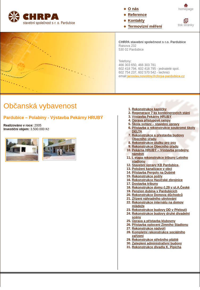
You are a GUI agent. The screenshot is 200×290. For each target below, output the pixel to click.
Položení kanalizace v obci (152, 169)
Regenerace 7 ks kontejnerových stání (161, 113)
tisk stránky (186, 25)
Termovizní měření (145, 26)
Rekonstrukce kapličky (149, 109)
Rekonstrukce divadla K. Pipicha (156, 247)
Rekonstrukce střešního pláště (155, 240)
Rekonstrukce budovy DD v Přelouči (159, 210)
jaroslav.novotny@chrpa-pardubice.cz (156, 76)
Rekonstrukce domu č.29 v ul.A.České (161, 187)
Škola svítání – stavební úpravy (155, 124)
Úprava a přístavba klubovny (153, 221)
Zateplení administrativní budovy (157, 243)
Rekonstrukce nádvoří (148, 228)
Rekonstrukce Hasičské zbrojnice (157, 180)
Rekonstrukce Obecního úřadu (155, 146)
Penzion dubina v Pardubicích (154, 191)
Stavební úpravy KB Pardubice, (155, 165)
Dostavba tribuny (145, 184)
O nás (133, 9)
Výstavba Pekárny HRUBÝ (152, 117)
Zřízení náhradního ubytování (154, 199)
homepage (186, 9)
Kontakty (136, 20)
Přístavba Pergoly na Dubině (153, 172)
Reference (137, 15)
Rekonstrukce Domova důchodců (157, 195)
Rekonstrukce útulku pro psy (154, 143)
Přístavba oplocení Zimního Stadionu (160, 225)
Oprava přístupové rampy (151, 120)
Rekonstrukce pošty (147, 176)
